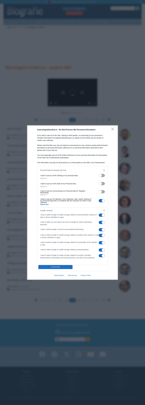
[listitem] (72, 170)
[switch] (102, 175)
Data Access (72, 275)
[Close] (113, 130)
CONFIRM (55, 267)
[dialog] (72, 202)
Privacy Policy (86, 275)
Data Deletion (59, 275)
